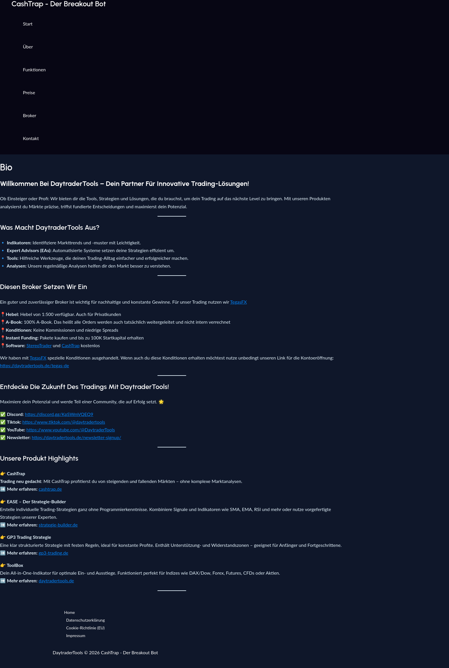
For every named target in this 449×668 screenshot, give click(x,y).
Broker (29, 115)
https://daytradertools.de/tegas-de (34, 365)
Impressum (75, 635)
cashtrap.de (50, 489)
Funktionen (34, 69)
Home (69, 612)
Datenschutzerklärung (85, 620)
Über (28, 46)
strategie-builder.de (58, 524)
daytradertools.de (56, 580)
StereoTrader (39, 345)
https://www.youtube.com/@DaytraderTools (70, 429)
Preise (29, 92)
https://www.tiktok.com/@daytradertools (63, 422)
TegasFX (238, 301)
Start (28, 23)
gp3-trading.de (53, 552)
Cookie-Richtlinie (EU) (85, 627)
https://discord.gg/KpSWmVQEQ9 (59, 414)
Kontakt (31, 138)
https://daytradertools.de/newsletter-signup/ (76, 437)
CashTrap (71, 345)
